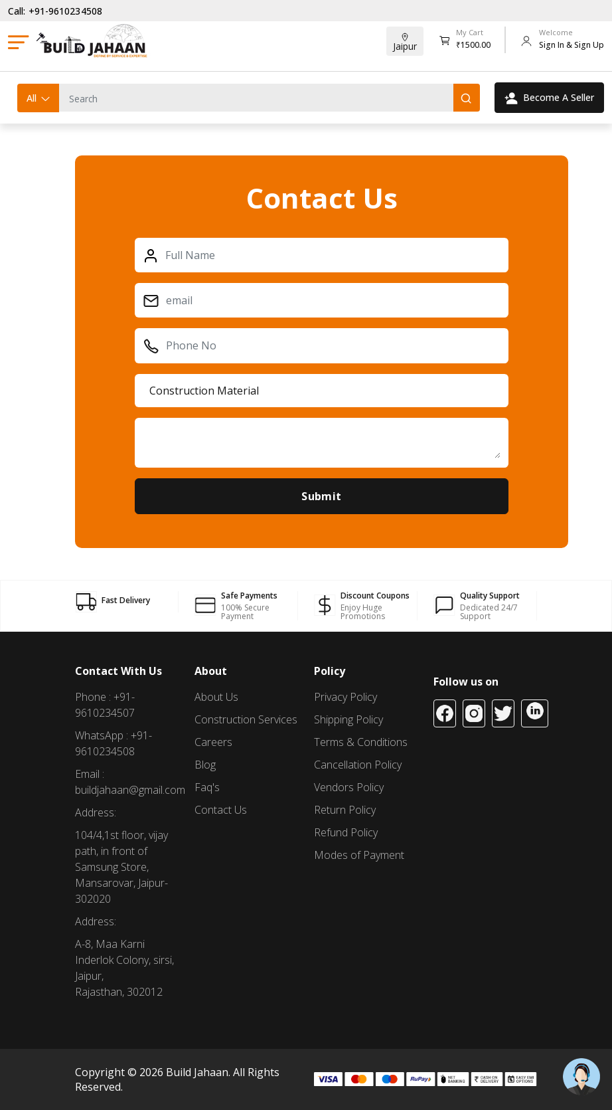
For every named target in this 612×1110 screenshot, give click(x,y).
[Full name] (329, 255)
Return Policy (345, 809)
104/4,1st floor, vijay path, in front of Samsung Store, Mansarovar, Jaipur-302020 (121, 867)
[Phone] (329, 345)
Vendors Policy (349, 787)
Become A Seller (549, 97)
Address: (95, 812)
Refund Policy (346, 832)
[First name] (329, 300)
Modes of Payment (359, 855)
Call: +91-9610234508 (55, 11)
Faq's (207, 787)
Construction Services (245, 719)
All (39, 98)
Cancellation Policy (358, 764)
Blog (205, 764)
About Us (216, 697)
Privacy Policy (345, 697)
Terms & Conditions (361, 742)
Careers (213, 742)
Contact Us (220, 809)
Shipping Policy (348, 719)
